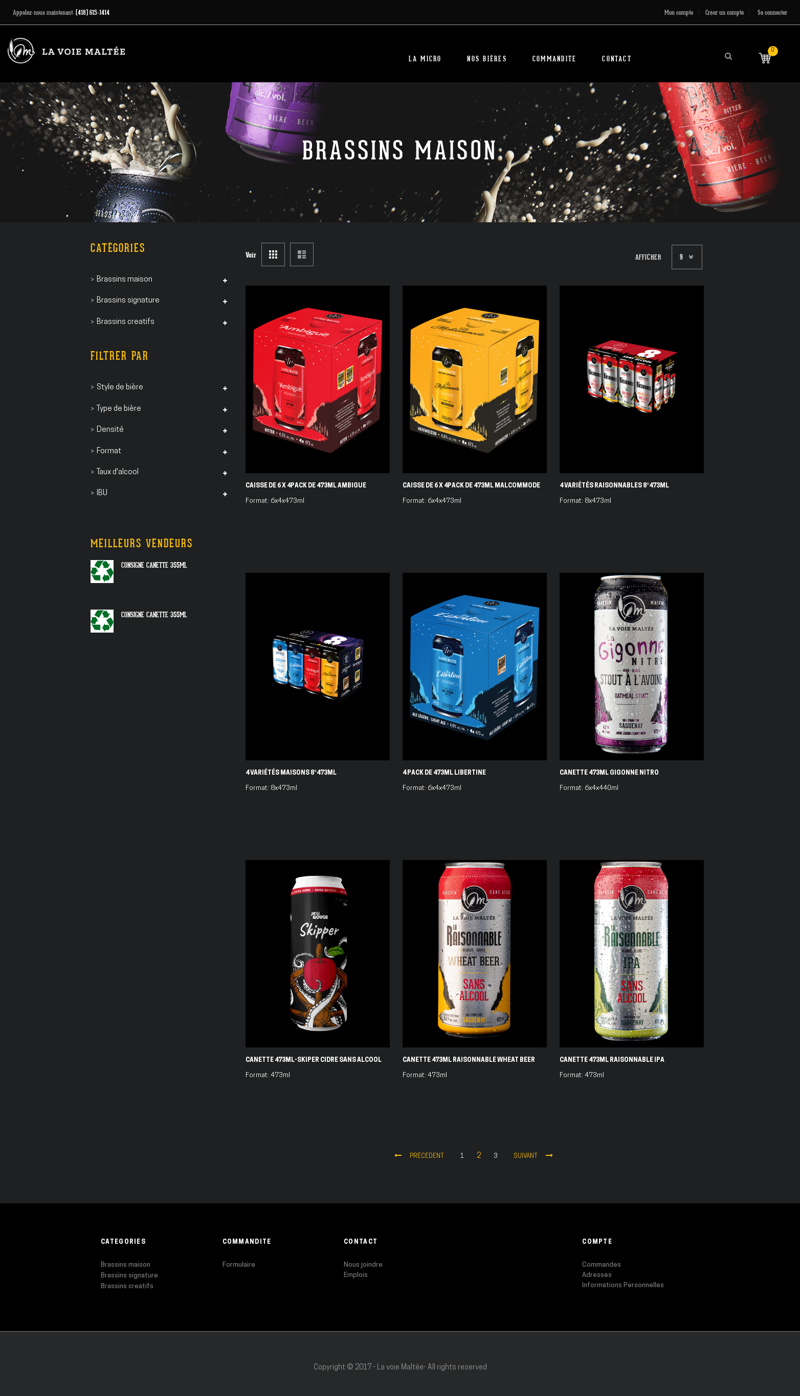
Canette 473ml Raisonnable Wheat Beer (469, 1060)
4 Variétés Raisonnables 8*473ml (614, 486)
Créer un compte (724, 12)
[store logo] (66, 50)
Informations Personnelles (623, 1285)
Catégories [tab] (118, 248)
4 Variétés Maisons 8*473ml (291, 773)
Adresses (597, 1275)
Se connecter (772, 12)
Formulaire (239, 1265)
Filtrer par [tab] (120, 356)
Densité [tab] (110, 430)
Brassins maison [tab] (124, 280)
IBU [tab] (102, 493)
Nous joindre (363, 1265)
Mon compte (678, 12)
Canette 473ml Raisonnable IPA (612, 1060)
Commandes (601, 1265)
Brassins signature (129, 1275)
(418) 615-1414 (92, 12)
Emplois (356, 1275)
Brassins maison (125, 1265)
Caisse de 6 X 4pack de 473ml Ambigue (306, 486)
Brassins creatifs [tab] (125, 322)
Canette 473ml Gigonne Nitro (609, 773)
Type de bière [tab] (119, 409)
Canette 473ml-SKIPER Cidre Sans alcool (314, 1060)
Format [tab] (109, 451)
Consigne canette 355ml (154, 565)
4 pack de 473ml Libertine (444, 773)
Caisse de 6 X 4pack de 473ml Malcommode (471, 486)
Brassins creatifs (127, 1286)
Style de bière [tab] (120, 387)
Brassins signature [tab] (128, 301)
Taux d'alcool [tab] (118, 472)
